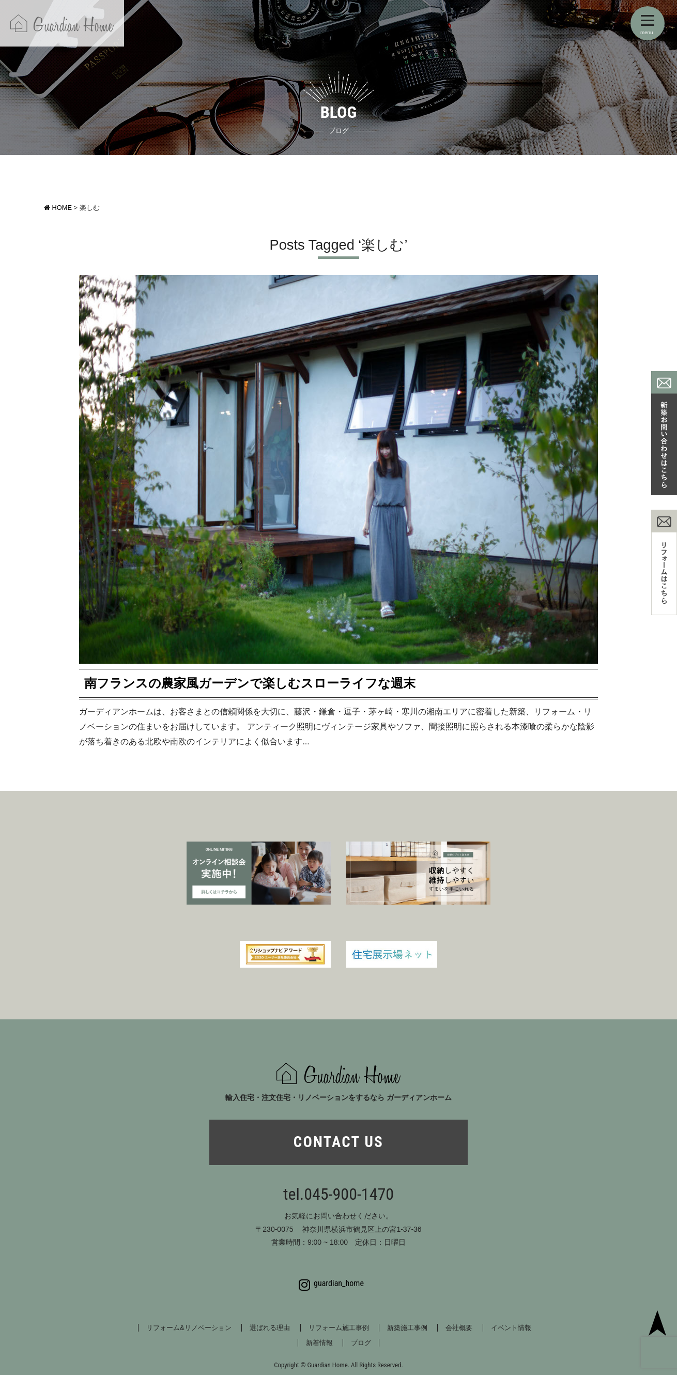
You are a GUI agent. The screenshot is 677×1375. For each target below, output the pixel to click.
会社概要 (458, 1328)
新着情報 (319, 1343)
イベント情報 (511, 1328)
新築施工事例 (407, 1328)
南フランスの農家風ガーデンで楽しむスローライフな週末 (250, 683)
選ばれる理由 (270, 1328)
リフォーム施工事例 (339, 1328)
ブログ (361, 1343)
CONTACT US (338, 1142)
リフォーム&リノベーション (189, 1328)
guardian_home (331, 1283)
